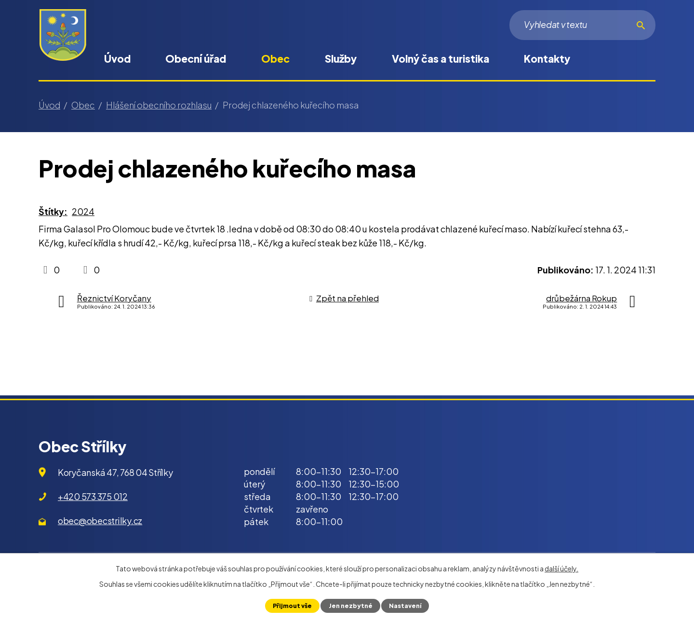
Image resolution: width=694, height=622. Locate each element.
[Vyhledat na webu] (582, 25)
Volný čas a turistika (440, 58)
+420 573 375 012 (93, 496)
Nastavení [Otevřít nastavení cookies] (404, 605)
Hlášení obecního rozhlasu (159, 104)
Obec (275, 58)
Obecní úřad (195, 58)
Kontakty (547, 58)
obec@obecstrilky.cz (100, 520)
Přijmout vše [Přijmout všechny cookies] (292, 605)
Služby (341, 58)
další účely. (561, 568)
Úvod (117, 58)
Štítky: (53, 211)
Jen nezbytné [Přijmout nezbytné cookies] (350, 605)
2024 (83, 211)
